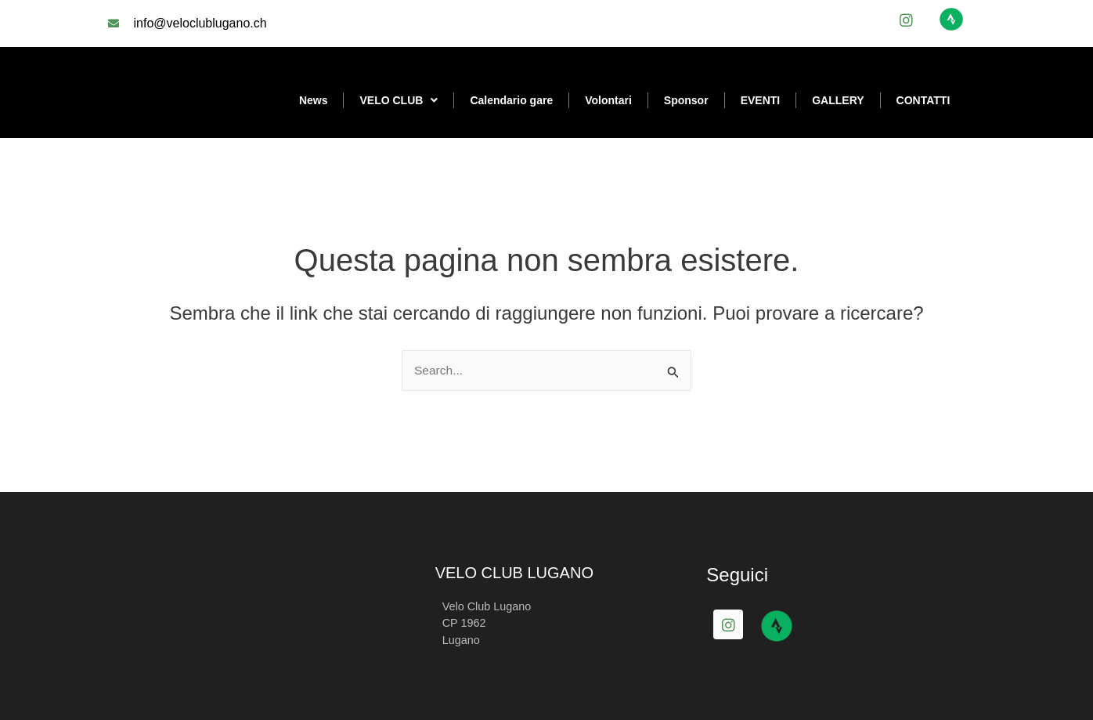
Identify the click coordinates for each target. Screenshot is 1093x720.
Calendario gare (511, 100)
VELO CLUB (398, 100)
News (313, 100)
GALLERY (838, 100)
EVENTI (761, 100)
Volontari (608, 100)
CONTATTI (923, 100)
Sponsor (686, 100)
